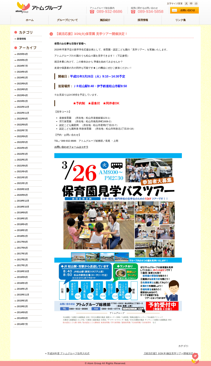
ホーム (30, 19)
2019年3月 (22, 218)
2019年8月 (22, 212)
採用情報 (143, 19)
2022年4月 (22, 148)
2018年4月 (22, 224)
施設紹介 (105, 19)
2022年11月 (23, 113)
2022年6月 (22, 136)
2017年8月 (22, 242)
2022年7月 (22, 130)
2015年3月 (22, 300)
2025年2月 (22, 60)
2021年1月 (22, 183)
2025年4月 (22, 54)
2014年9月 (22, 312)
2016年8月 (22, 277)
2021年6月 (22, 165)
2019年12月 (23, 201)
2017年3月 (22, 253)
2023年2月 (22, 101)
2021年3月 (22, 177)
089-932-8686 (109, 11)
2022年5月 (22, 142)
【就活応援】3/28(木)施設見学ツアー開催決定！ (169, 353)
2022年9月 (22, 118)
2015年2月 (22, 306)
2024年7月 (22, 66)
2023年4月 (22, 95)
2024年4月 (22, 72)
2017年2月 (22, 259)
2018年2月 (22, 236)
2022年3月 (22, 154)
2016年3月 (22, 283)
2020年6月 (22, 195)
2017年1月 (22, 265)
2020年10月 (23, 189)
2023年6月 (22, 83)
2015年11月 (23, 294)
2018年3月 (22, 230)
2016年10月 (23, 271)
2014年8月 (22, 318)
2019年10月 (23, 206)
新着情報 (21, 39)
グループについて (67, 19)
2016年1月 (22, 289)
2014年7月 (22, 324)
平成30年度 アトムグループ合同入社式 (68, 353)
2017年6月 (22, 248)
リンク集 (180, 19)
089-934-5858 (150, 11)
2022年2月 (22, 159)
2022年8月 (22, 124)
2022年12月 (23, 107)
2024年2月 (22, 77)
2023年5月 (22, 89)
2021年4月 (22, 171)
